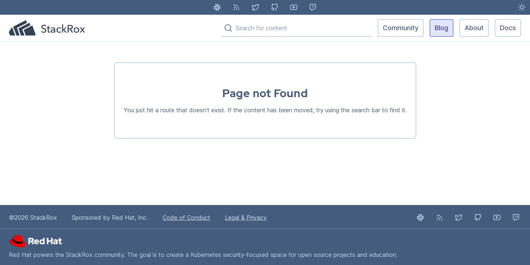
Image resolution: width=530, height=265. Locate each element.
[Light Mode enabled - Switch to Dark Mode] (522, 7)
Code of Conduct (186, 217)
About (474, 28)
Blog (441, 28)
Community (400, 28)
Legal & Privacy (246, 217)
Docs (508, 28)
